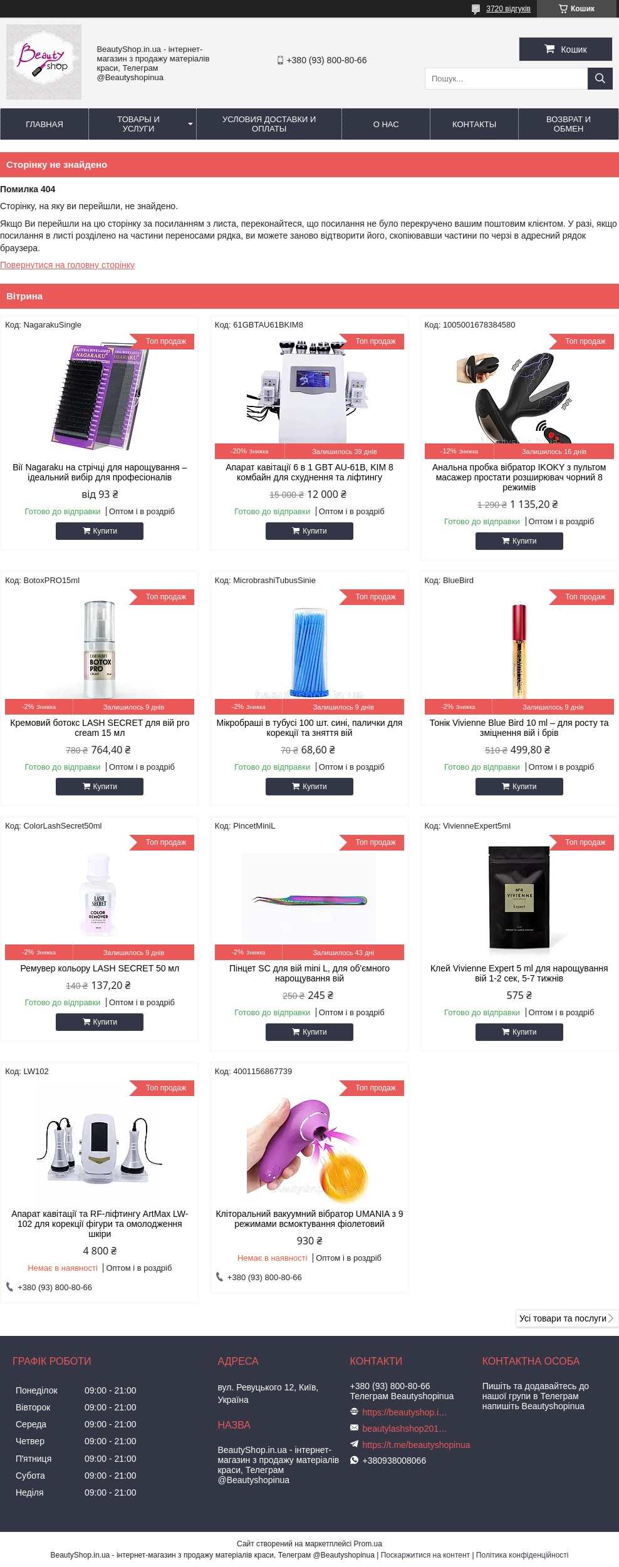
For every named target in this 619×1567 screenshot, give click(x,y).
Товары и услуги (138, 124)
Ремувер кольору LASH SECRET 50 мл (99, 968)
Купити (105, 531)
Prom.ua (368, 1543)
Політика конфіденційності (522, 1555)
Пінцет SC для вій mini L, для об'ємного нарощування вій (309, 973)
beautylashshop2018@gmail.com (406, 1429)
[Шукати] (600, 79)
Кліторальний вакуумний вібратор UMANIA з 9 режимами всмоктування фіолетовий (309, 1219)
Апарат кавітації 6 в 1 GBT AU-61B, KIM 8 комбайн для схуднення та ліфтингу (309, 472)
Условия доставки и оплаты (269, 124)
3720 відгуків (508, 8)
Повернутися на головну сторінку (67, 265)
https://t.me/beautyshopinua (417, 1445)
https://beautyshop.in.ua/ (406, 1412)
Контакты (474, 124)
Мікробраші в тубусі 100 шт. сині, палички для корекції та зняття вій (310, 728)
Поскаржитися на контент (425, 1555)
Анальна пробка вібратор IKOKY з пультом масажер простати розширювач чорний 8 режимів (519, 477)
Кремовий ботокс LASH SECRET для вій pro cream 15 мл (99, 728)
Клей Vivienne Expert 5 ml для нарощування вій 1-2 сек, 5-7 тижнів (519, 973)
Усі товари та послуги (562, 1318)
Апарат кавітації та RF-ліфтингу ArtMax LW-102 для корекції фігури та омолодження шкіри (99, 1224)
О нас (386, 124)
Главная (44, 124)
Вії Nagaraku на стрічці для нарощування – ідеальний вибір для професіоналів (100, 472)
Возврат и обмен (568, 124)
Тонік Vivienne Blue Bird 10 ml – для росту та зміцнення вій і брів (519, 728)
